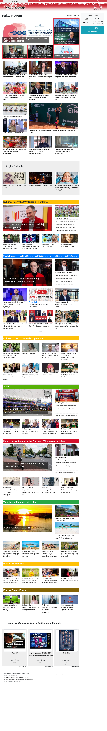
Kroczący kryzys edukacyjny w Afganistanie (69, 582)
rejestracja (26, 675)
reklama (6, 675)
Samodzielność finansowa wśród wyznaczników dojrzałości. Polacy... (11, 358)
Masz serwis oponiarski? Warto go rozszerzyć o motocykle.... (10, 485)
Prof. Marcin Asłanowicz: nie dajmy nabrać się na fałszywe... (49, 606)
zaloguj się (99, 1)
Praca (69, 671)
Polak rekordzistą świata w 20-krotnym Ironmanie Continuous (69, 378)
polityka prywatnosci (29, 677)
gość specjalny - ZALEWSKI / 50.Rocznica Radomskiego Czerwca (30, 249)
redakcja (11, 675)
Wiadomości (42, 1)
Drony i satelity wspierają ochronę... (15, 134)
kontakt (16, 675)
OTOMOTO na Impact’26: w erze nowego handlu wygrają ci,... (30, 485)
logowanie (20, 675)
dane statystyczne (92, 39)
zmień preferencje (20, 677)
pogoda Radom (92, 23)
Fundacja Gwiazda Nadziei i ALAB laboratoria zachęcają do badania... (50, 378)
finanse (65, 671)
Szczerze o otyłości (30, 356)
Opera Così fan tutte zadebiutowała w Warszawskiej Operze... (11, 249)
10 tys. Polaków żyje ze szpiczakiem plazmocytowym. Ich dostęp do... (69, 359)
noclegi (61, 671)
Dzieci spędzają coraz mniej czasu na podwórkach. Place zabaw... (11, 379)
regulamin (6, 677)
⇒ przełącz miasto (12, 673)
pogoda (56, 671)
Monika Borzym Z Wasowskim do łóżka (69, 248)
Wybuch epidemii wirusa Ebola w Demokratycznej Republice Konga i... (30, 378)
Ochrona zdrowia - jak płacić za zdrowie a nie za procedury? (50, 358)
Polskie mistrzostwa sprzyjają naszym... (15, 119)
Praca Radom (34, 310)
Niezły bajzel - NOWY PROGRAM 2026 (50, 248)
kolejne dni (85, 30)
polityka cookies (12, 677)
